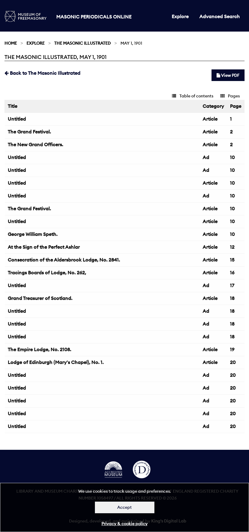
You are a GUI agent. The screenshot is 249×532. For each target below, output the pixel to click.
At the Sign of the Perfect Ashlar (44, 247)
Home (10, 43)
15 (232, 260)
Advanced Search (219, 16)
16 (232, 273)
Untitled (17, 119)
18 (232, 298)
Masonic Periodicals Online (93, 17)
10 (232, 157)
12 (232, 247)
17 (232, 285)
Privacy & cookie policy (124, 523)
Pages (230, 96)
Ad (206, 157)
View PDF (228, 75)
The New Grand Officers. (35, 144)
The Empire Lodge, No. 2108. (39, 349)
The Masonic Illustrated (82, 43)
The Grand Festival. (29, 132)
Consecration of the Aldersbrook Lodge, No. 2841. (64, 260)
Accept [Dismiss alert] (124, 507)
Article (210, 119)
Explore (180, 16)
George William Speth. (32, 234)
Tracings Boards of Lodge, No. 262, (47, 273)
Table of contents (192, 96)
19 (232, 349)
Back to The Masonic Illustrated (42, 73)
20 (233, 362)
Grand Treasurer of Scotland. (40, 298)
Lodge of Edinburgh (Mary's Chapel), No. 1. (56, 362)
